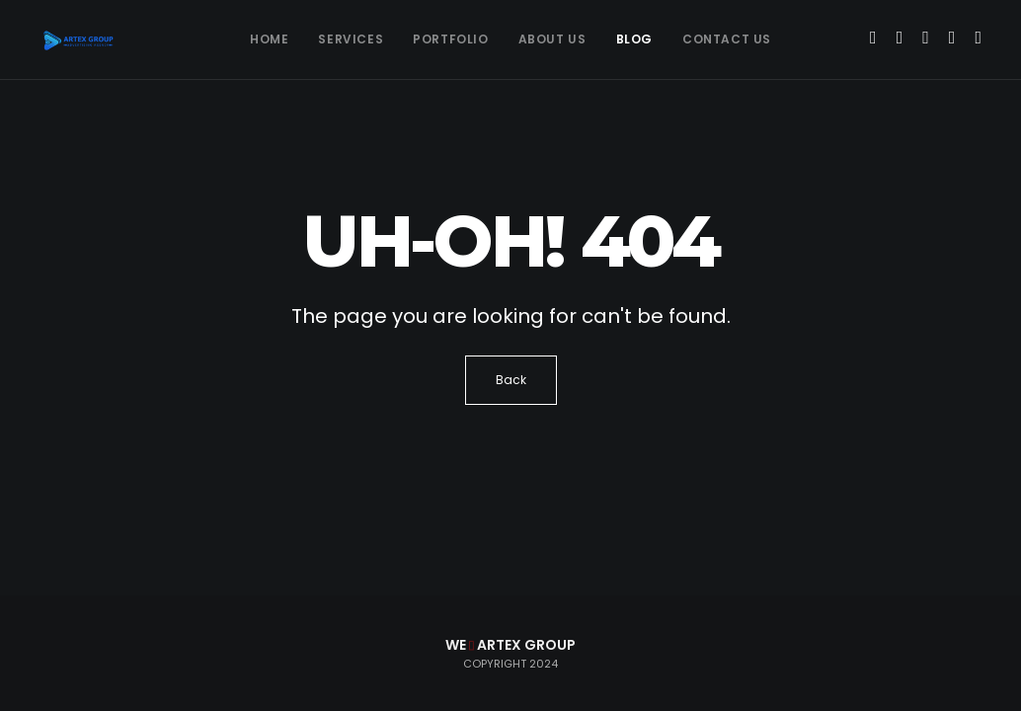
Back (511, 379)
